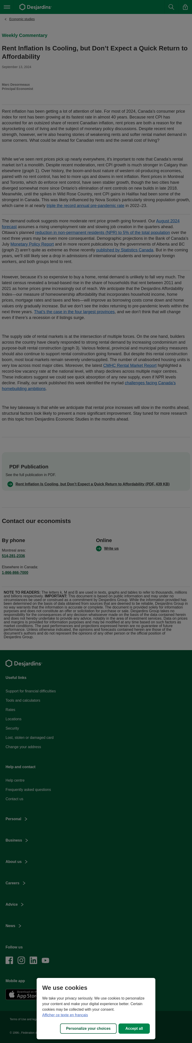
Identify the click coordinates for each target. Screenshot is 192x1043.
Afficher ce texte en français (65, 1015)
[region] (96, 1008)
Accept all (134, 1028)
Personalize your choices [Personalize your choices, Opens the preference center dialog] (88, 1028)
